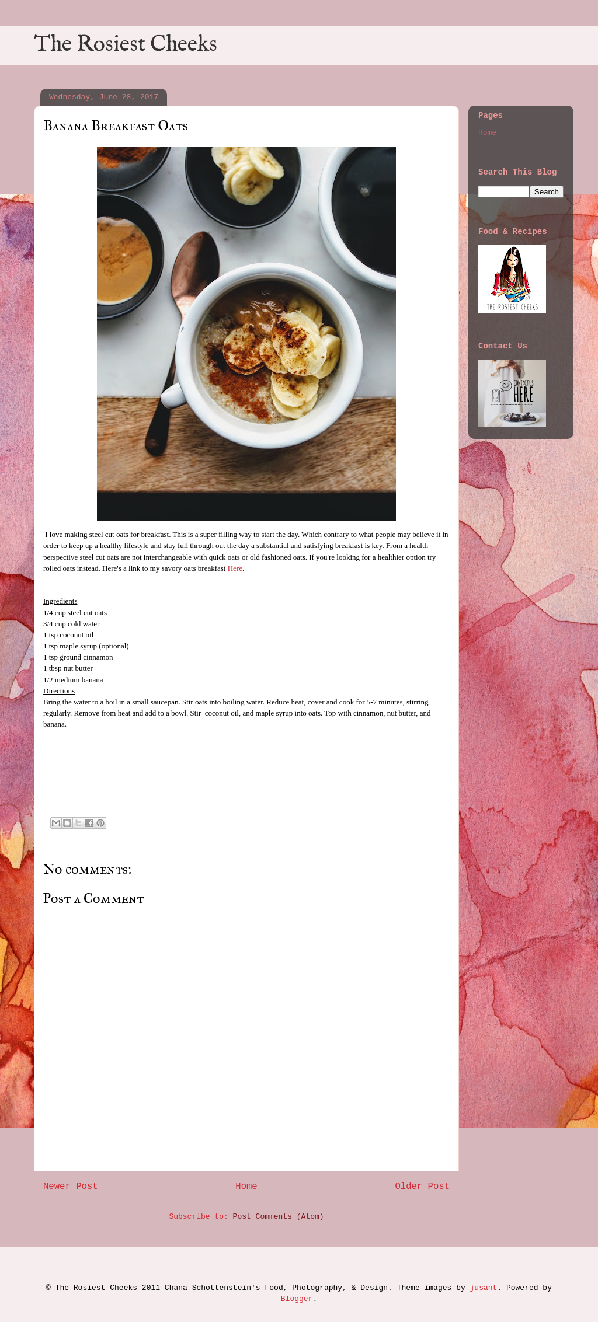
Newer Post (70, 1186)
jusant (484, 1287)
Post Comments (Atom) (278, 1216)
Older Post (422, 1186)
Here (235, 568)
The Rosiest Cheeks (125, 45)
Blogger (297, 1299)
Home (246, 1186)
